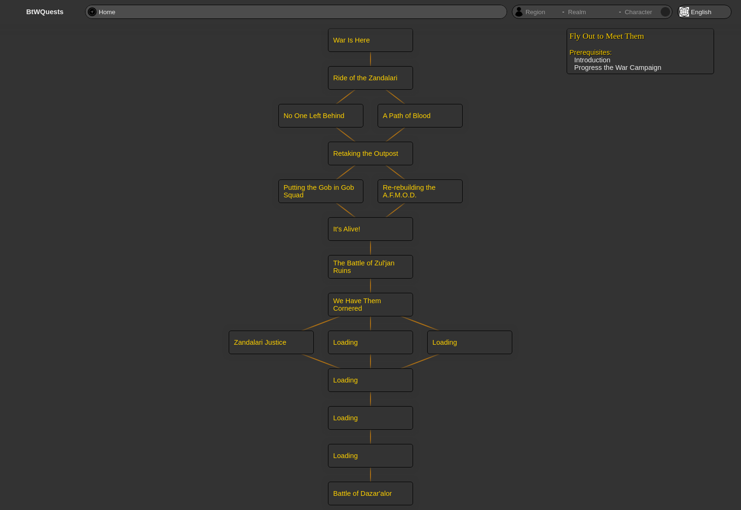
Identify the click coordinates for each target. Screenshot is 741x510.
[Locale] (704, 12)
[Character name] (642, 12)
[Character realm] (591, 12)
